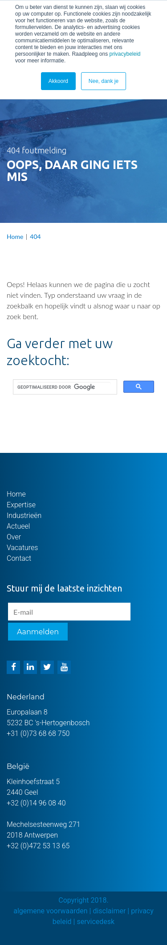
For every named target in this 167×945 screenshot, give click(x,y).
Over (14, 537)
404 (35, 236)
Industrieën (24, 515)
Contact (19, 558)
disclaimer (109, 911)
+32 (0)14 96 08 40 (36, 803)
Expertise (21, 505)
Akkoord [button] (58, 81)
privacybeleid (124, 54)
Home (15, 236)
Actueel (18, 526)
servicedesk (95, 921)
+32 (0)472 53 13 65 (38, 846)
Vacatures (22, 547)
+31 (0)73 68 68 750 (38, 733)
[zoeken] (64, 387)
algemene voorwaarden (50, 911)
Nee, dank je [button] (103, 81)
